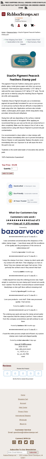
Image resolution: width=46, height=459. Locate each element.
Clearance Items (12, 32)
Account (23, 403)
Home (3, 32)
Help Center (23, 407)
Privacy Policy (23, 412)
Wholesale (23, 420)
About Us (23, 424)
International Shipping (23, 416)
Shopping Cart (23, 399)
